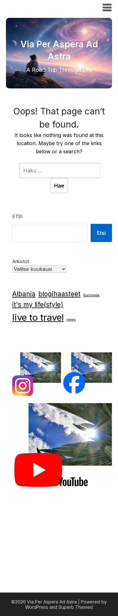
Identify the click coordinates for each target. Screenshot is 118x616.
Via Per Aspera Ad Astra (46, 7)
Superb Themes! (76, 607)
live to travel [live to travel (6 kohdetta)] (38, 317)
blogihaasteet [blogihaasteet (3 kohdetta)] (59, 294)
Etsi (17, 216)
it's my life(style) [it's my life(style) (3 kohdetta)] (37, 304)
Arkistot (20, 261)
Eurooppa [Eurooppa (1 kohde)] (91, 295)
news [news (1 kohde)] (71, 320)
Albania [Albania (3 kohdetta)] (24, 294)
